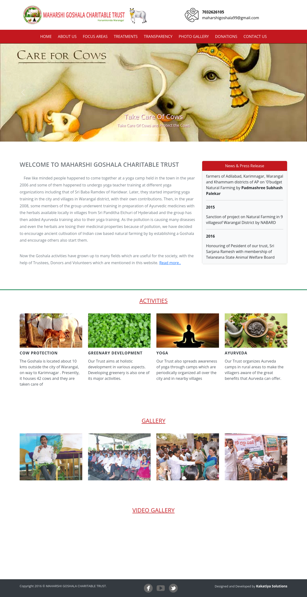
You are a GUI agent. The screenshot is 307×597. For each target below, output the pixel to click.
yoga (162, 353)
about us (67, 36)
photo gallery (194, 36)
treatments (125, 36)
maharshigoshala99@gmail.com (230, 17)
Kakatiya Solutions (271, 586)
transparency (158, 36)
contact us (255, 36)
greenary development (115, 353)
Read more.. (170, 262)
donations (226, 36)
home (46, 36)
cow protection (39, 353)
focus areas (95, 36)
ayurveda (236, 353)
